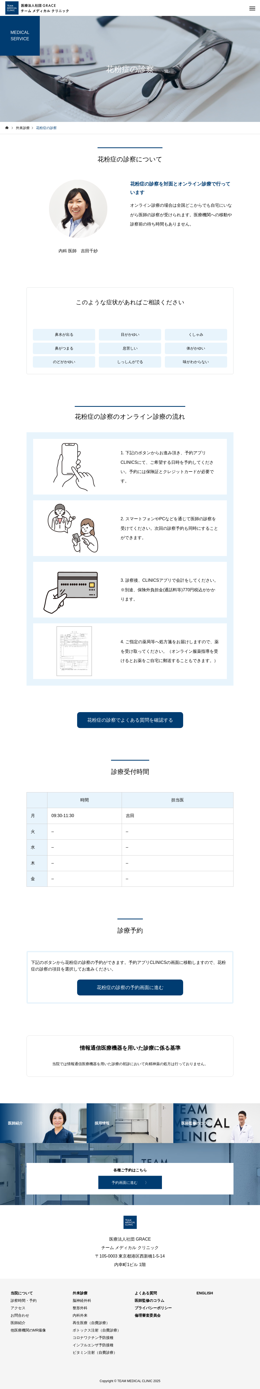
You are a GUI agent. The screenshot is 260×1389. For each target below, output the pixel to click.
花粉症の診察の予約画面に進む (130, 987)
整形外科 (80, 1308)
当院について (22, 1293)
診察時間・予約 (24, 1300)
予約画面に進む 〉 (130, 1182)
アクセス (18, 1308)
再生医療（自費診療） (91, 1323)
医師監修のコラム (149, 1300)
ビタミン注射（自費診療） (95, 1352)
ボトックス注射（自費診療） (97, 1330)
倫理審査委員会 (148, 1315)
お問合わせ (20, 1315)
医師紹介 (18, 1323)
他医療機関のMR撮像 (28, 1330)
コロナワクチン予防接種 (93, 1337)
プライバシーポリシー (153, 1308)
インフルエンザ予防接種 (93, 1345)
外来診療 (80, 1293)
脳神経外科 (82, 1300)
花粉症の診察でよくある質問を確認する (130, 720)
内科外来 (80, 1315)
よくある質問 (146, 1293)
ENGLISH (205, 1293)
